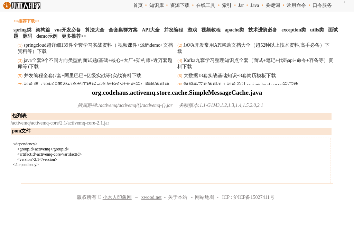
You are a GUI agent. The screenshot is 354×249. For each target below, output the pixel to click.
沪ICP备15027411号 (253, 197)
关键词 (273, 5)
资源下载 (179, 5)
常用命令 (296, 5)
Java (254, 5)
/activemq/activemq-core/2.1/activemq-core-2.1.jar (60, 123)
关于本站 (177, 197)
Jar (241, 5)
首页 (138, 5)
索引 (227, 5)
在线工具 (205, 5)
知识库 (156, 5)
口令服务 (322, 5)
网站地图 (204, 197)
